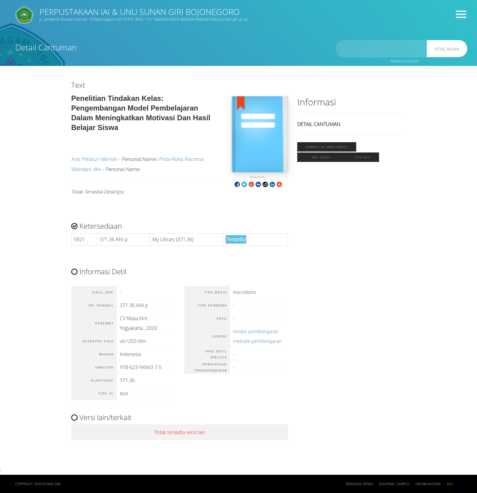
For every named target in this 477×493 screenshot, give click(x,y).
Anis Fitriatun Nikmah (94, 159)
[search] (384, 48)
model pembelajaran (255, 331)
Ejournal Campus (394, 484)
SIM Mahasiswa (428, 484)
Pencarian (448, 49)
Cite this (362, 157)
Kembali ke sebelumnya (326, 147)
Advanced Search (405, 60)
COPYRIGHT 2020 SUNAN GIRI (38, 484)
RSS (450, 484)
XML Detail (321, 157)
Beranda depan (359, 484)
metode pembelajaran (257, 341)
